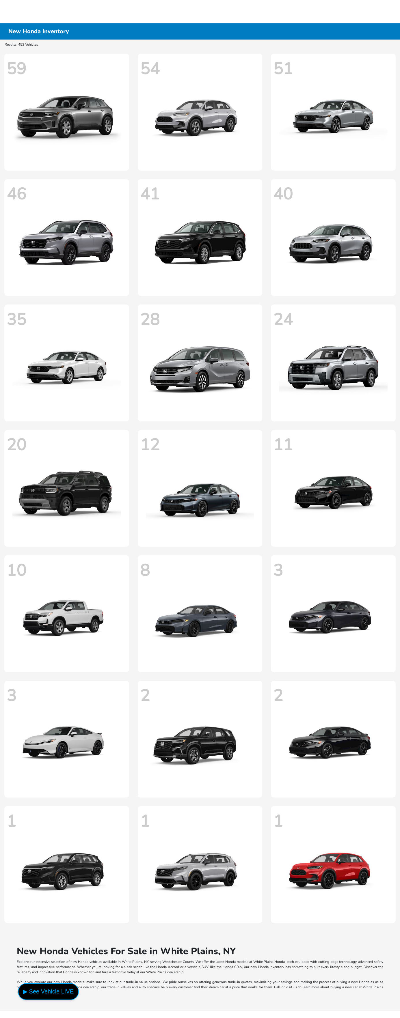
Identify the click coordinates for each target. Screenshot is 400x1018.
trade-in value (137, 982)
